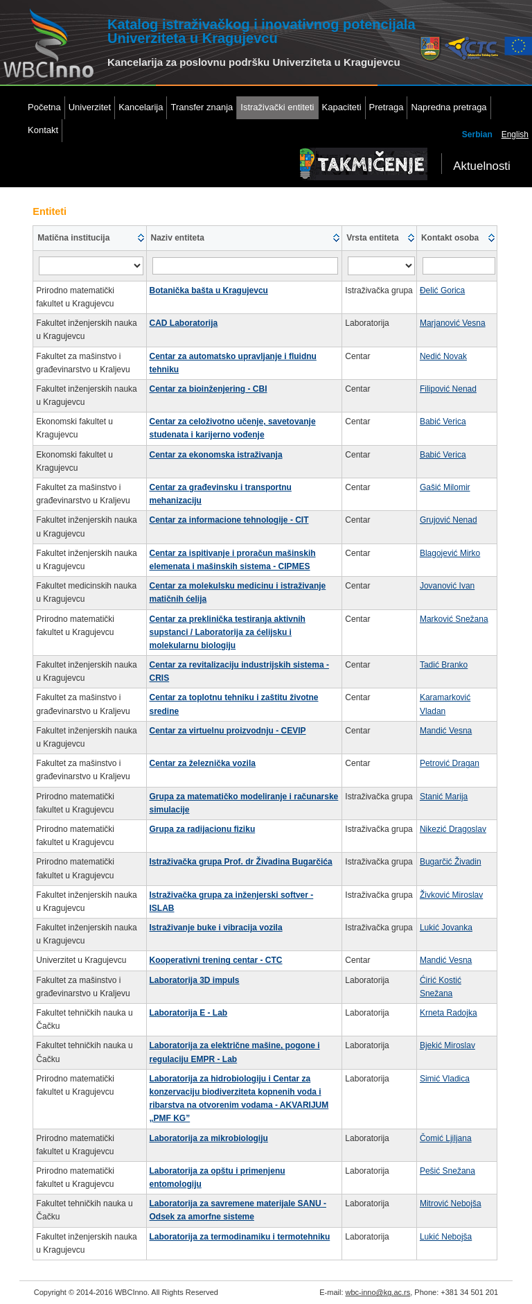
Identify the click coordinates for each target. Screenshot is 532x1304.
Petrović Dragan (449, 763)
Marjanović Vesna (453, 323)
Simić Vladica (445, 1079)
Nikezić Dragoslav (453, 829)
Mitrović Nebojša (450, 1203)
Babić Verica (443, 421)
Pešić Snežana (447, 1171)
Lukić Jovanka (446, 927)
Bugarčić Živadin (450, 862)
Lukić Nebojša (446, 1237)
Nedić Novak (443, 356)
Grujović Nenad (448, 520)
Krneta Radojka (448, 1013)
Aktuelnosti (482, 166)
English (515, 134)
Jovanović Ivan (447, 586)
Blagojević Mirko (450, 553)
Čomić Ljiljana (446, 1138)
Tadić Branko (444, 665)
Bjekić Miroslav (447, 1045)
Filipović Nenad (448, 389)
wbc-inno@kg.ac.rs (378, 1292)
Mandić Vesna (446, 731)
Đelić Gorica (442, 290)
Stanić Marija (444, 796)
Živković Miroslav (451, 895)
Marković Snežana (454, 619)
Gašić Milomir (445, 487)
